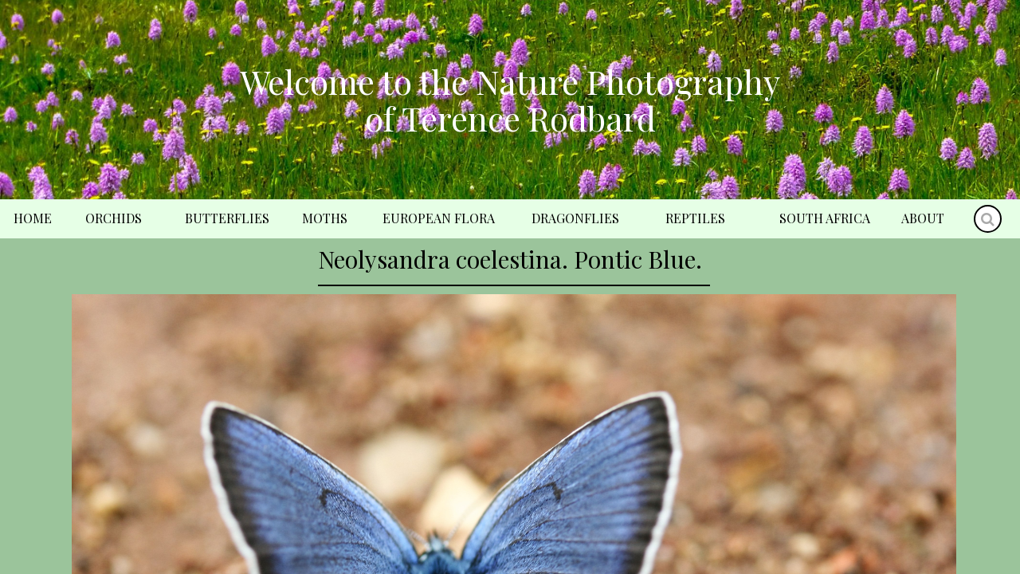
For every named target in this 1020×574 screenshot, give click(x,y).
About (922, 218)
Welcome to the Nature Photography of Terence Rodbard (510, 99)
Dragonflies (575, 218)
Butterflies (227, 218)
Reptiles (695, 218)
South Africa (824, 218)
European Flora (438, 218)
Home (33, 218)
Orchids (113, 218)
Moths (324, 218)
